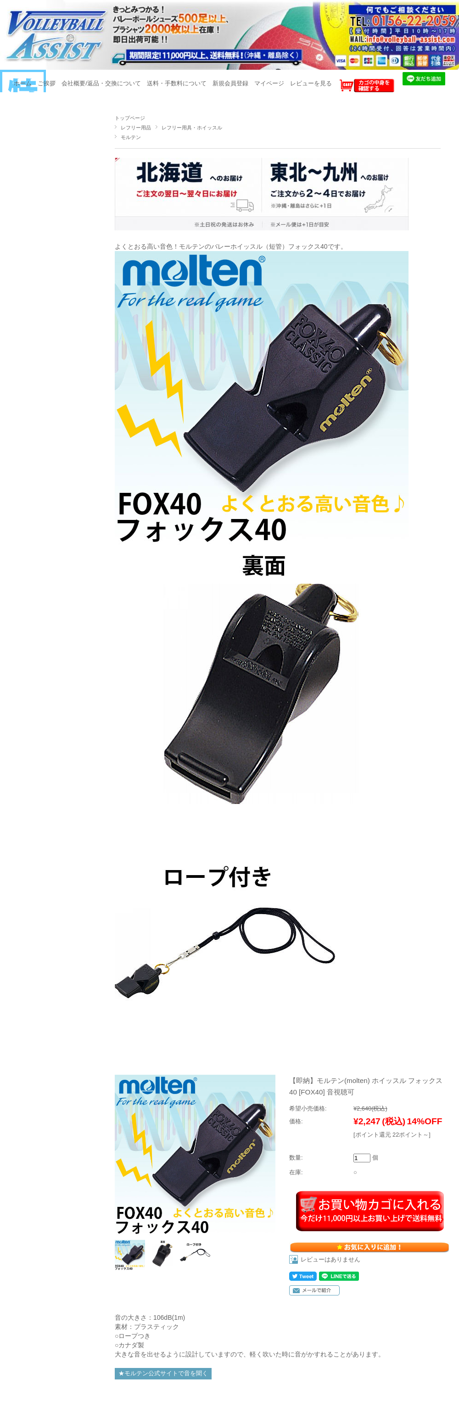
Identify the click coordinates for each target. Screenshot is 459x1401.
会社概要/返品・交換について (101, 83)
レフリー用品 (136, 127)
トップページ (130, 118)
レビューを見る (311, 83)
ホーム (23, 83)
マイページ (269, 83)
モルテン (131, 137)
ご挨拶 (47, 83)
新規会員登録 (230, 83)
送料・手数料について (177, 83)
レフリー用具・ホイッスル (192, 127)
